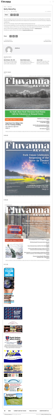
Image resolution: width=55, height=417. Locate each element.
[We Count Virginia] (13, 313)
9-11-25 (6, 264)
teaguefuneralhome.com (28, 30)
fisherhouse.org (38, 28)
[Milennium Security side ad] (13, 385)
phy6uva (17, 48)
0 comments (48, 11)
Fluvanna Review (8, 414)
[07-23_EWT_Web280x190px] (13, 370)
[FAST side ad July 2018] (13, 356)
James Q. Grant (39, 59)
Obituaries (10, 6)
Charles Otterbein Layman (25, 59)
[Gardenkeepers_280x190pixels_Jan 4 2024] (13, 399)
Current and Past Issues (20, 410)
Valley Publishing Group (46, 414)
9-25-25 (6, 135)
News (9, 410)
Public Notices (33, 410)
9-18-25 (6, 200)
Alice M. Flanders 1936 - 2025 (9, 59)
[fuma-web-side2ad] (13, 341)
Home (5, 6)
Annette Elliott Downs (8, 41)
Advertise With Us (44, 410)
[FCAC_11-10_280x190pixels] (13, 327)
